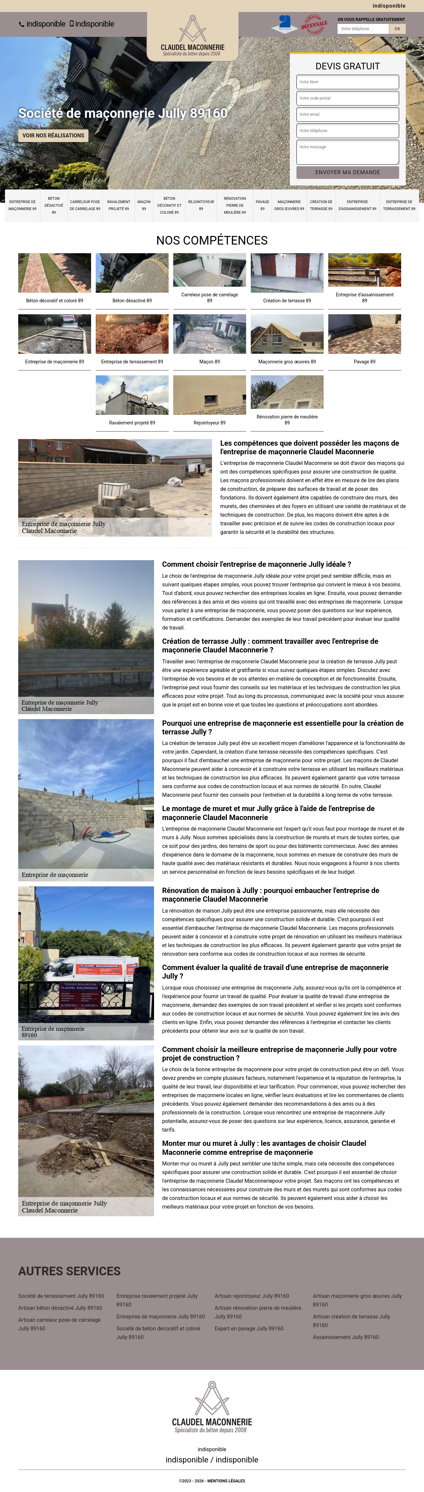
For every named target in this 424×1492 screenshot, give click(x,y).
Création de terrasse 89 (321, 205)
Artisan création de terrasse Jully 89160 (351, 1320)
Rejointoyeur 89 (201, 205)
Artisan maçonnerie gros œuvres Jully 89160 (357, 1300)
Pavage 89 (262, 205)
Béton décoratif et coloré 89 (169, 205)
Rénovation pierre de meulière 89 (235, 205)
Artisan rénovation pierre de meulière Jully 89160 (258, 1312)
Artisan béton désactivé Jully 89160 (60, 1308)
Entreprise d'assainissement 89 (357, 205)
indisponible (41, 24)
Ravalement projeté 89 (119, 205)
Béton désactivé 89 (53, 205)
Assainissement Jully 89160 (346, 1337)
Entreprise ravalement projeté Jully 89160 (157, 1300)
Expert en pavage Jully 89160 (249, 1328)
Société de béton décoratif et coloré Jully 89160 (158, 1332)
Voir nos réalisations (53, 135)
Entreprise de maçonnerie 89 (23, 205)
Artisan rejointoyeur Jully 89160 (252, 1296)
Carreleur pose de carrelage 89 (85, 205)
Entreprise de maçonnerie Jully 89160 (161, 1316)
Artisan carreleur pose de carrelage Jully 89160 (59, 1324)
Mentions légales (226, 1481)
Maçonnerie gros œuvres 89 (289, 205)
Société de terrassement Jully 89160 (61, 1296)
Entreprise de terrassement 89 (399, 205)
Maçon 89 (143, 205)
